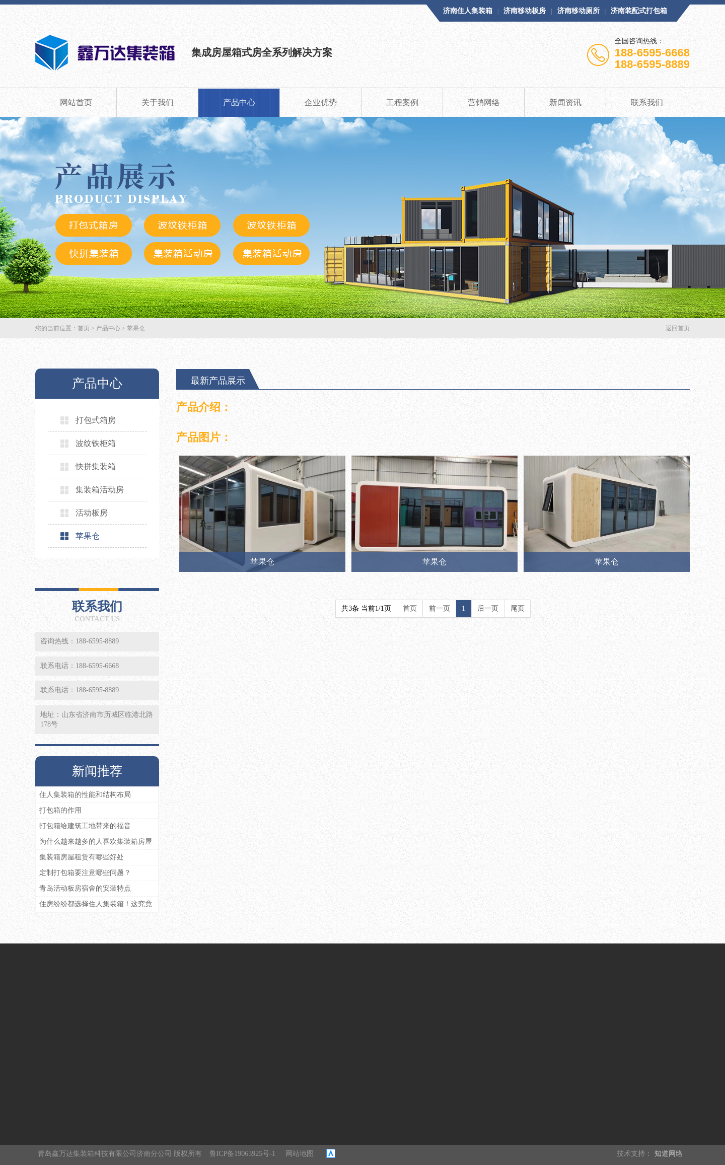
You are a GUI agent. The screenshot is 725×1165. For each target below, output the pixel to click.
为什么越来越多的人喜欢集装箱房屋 (95, 841)
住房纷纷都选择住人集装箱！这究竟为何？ (94, 906)
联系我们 (647, 102)
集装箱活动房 (92, 489)
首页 (84, 328)
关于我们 (157, 102)
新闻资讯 (565, 102)
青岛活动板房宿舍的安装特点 (85, 888)
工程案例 (402, 102)
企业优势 (321, 102)
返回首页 (678, 328)
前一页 (439, 608)
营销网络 (484, 102)
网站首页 (76, 102)
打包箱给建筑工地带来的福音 (85, 826)
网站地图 (299, 1153)
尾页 (518, 608)
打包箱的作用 (60, 810)
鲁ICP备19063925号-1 (242, 1153)
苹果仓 (136, 328)
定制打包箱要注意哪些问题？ (85, 873)
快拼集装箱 (88, 466)
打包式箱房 (88, 420)
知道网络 (669, 1153)
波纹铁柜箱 (88, 443)
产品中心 (239, 102)
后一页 (487, 608)
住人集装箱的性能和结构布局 (85, 794)
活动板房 (84, 512)
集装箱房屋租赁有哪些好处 (81, 857)
